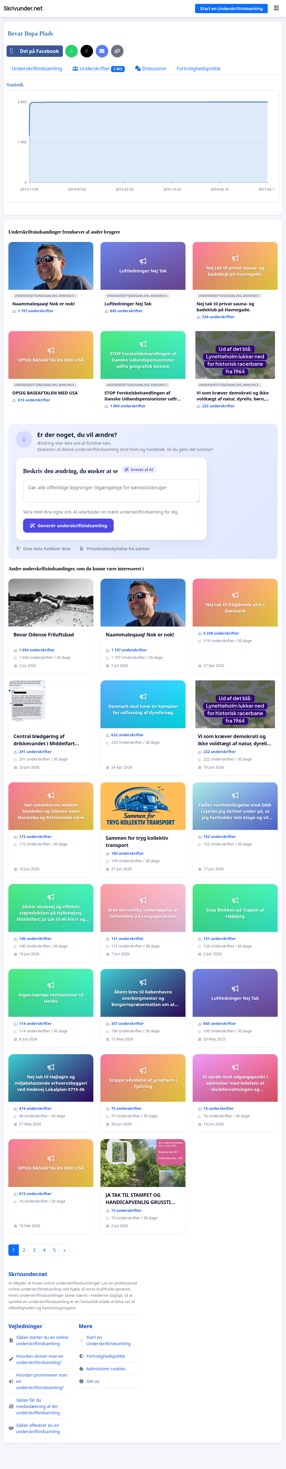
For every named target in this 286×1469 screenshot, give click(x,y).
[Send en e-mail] (102, 51)
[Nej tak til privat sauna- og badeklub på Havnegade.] (235, 283)
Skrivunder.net (23, 8)
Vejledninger (25, 1326)
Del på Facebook (33, 51)
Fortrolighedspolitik (198, 68)
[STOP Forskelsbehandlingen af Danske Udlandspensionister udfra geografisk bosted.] (143, 372)
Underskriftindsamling (37, 68)
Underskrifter (98, 68)
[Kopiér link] (117, 51)
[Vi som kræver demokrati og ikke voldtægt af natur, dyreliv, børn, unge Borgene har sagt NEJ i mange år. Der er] (235, 372)
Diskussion (150, 68)
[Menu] (276, 8)
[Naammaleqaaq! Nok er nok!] (50, 280)
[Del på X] (86, 51)
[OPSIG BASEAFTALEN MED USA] (50, 369)
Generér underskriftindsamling (68, 525)
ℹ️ (75, 296)
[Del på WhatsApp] (71, 51)
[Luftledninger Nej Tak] (143, 280)
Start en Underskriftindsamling (231, 8)
